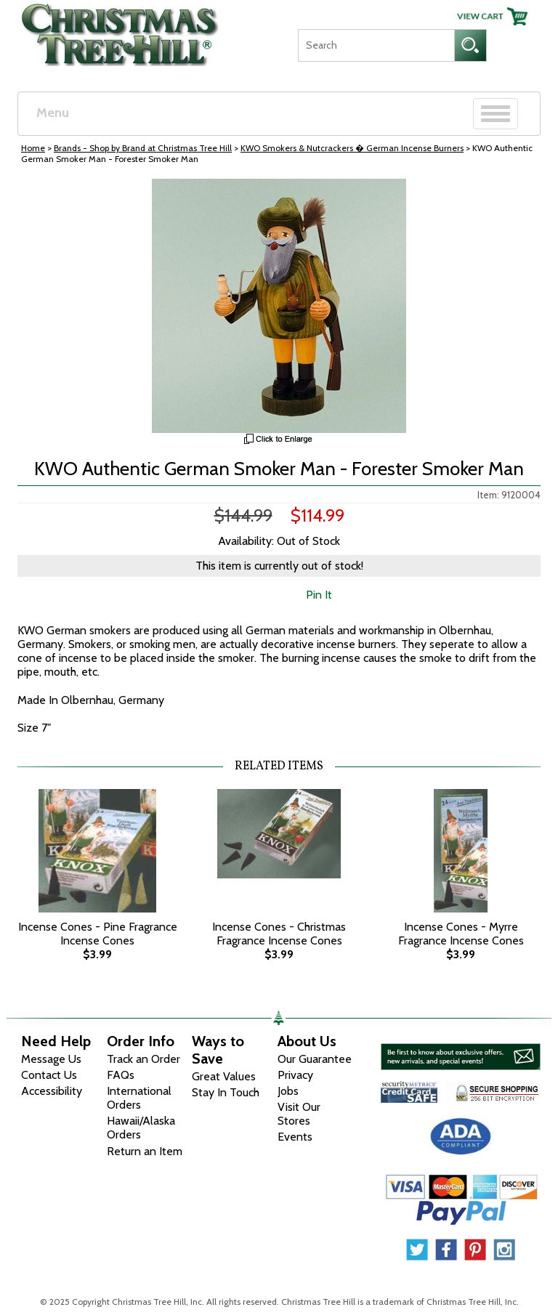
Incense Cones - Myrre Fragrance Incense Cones (461, 933)
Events (295, 1137)
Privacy (295, 1075)
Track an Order (143, 1059)
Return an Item (144, 1151)
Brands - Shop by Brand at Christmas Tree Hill (143, 147)
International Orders (139, 1098)
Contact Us (49, 1075)
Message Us (51, 1059)
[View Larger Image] (279, 306)
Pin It (319, 595)
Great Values (224, 1076)
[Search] (376, 45)
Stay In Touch (225, 1092)
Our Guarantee (315, 1059)
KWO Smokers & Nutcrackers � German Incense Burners (352, 147)
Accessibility (51, 1091)
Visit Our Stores (299, 1114)
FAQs (120, 1075)
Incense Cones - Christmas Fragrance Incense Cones (279, 933)
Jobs (288, 1091)
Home (33, 147)
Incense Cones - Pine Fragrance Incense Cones (97, 933)
